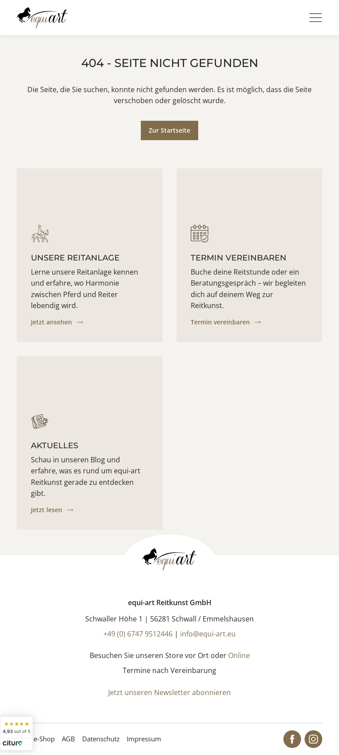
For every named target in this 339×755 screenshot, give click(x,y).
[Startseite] (42, 17)
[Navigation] (315, 17)
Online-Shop (36, 738)
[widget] (16, 733)
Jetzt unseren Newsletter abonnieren (169, 692)
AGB (68, 738)
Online (239, 655)
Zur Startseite (169, 130)
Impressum (144, 738)
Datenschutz (101, 738)
